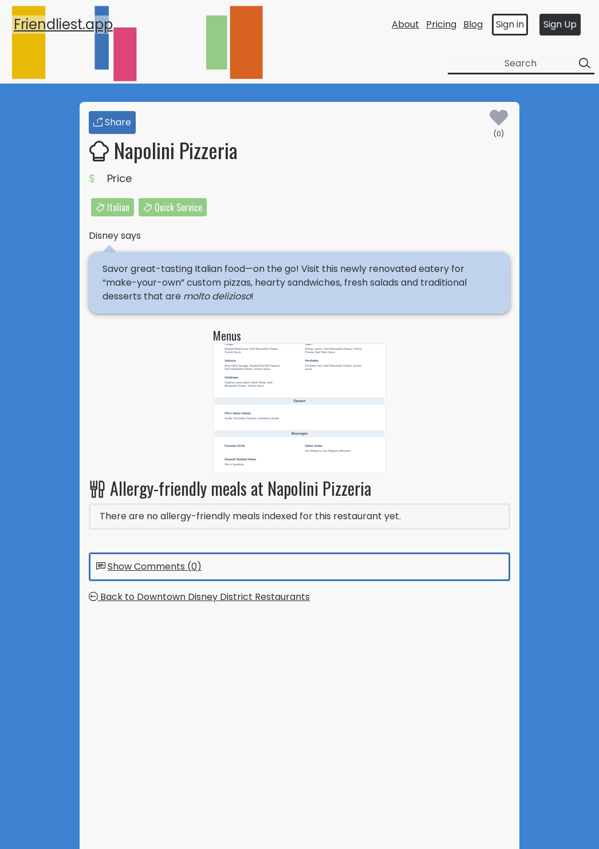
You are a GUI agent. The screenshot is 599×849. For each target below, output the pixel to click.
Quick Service (172, 207)
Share (112, 122)
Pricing (441, 24)
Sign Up (560, 24)
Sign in (510, 24)
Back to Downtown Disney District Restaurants (199, 596)
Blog (473, 24)
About (405, 24)
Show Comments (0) (155, 566)
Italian (112, 207)
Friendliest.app (63, 24)
